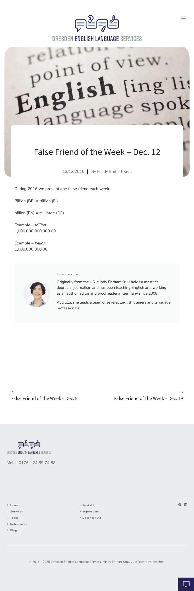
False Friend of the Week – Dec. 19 (148, 398)
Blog (13, 530)
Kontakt (88, 505)
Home (14, 505)
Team (14, 518)
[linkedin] (185, 504)
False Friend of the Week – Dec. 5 (44, 398)
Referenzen (18, 524)
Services (16, 511)
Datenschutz (91, 518)
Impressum (90, 511)
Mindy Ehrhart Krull (114, 171)
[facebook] (179, 504)
